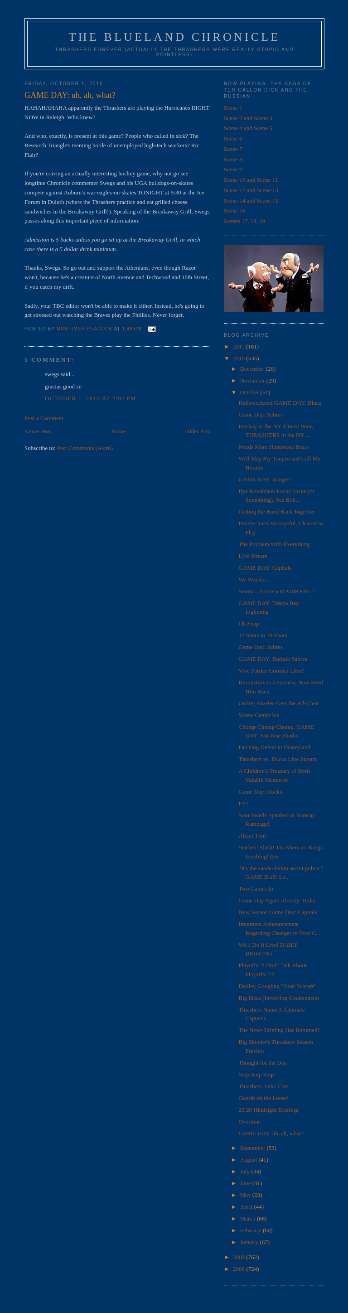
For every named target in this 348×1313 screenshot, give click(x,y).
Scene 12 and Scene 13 (251, 190)
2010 (239, 358)
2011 (239, 346)
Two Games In (255, 888)
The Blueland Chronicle (174, 37)
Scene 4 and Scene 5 (248, 128)
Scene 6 (233, 138)
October (250, 392)
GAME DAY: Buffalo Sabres (272, 658)
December (253, 368)
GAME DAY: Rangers (264, 479)
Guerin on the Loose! (263, 1098)
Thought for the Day (262, 1062)
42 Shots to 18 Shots (262, 635)
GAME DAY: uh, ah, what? (270, 1133)
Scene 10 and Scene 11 (251, 179)
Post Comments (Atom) (85, 448)
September (253, 1147)
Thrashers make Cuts (263, 1086)
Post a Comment (43, 418)
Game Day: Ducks (260, 791)
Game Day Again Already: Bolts (276, 900)
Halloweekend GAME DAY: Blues (279, 402)
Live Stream (252, 555)
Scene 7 (233, 148)
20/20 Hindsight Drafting (268, 1109)
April (247, 1206)
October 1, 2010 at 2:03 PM (90, 398)
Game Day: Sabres (260, 414)
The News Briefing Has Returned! (278, 1030)
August (249, 1159)
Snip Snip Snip (256, 1074)
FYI (243, 803)
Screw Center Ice (258, 715)
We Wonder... (254, 579)
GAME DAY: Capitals (264, 567)
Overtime (249, 1121)
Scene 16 (234, 210)
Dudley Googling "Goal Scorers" (277, 986)
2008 (239, 1268)
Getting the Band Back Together (276, 511)
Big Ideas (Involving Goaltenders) (278, 997)
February (251, 1230)
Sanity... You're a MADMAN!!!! (276, 591)
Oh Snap (248, 623)
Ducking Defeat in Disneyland (274, 747)
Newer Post (38, 431)
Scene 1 (233, 107)
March (248, 1218)
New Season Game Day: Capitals (277, 912)
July (245, 1171)
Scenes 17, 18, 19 (244, 221)
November (253, 380)
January (250, 1242)
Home (118, 431)
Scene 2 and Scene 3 (248, 118)
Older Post (197, 431)
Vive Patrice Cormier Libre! (271, 670)
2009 (239, 1257)
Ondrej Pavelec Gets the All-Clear (278, 703)
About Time (252, 835)
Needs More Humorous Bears (273, 446)
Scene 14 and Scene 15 (251, 200)
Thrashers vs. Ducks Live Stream (277, 759)
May (246, 1195)
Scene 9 (233, 169)
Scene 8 (233, 159)
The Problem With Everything (273, 544)
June (246, 1183)
